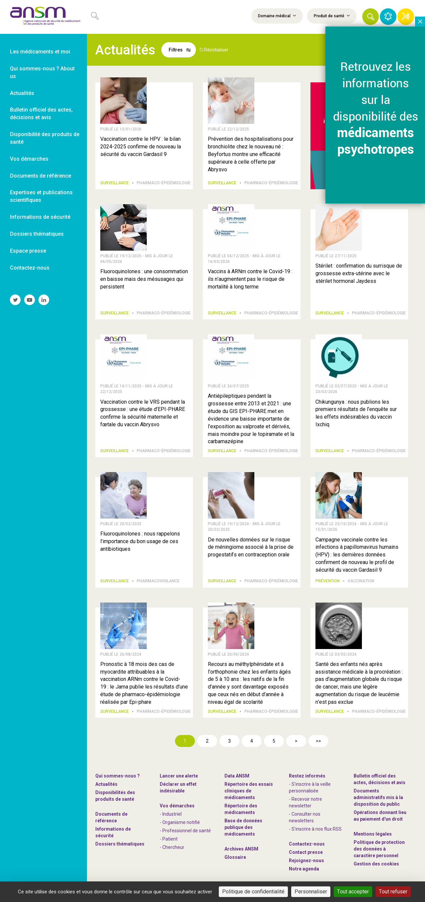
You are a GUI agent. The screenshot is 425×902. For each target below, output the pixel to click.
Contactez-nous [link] (29, 268)
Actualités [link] (22, 93)
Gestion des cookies (376, 863)
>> (318, 741)
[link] (43, 17)
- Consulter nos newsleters (304, 817)
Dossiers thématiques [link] (37, 234)
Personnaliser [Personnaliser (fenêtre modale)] (311, 891)
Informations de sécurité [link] (40, 217)
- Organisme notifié (180, 822)
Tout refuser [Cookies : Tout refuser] (393, 891)
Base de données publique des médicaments (243, 827)
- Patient (169, 839)
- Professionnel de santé (185, 830)
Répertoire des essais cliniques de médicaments (248, 790)
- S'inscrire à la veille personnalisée (310, 787)
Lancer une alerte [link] (179, 776)
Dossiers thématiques (119, 844)
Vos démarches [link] (29, 159)
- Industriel (171, 814)
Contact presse (306, 852)
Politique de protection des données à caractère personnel (379, 849)
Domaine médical (277, 15)
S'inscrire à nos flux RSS (317, 829)
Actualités (106, 784)
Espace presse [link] (28, 251)
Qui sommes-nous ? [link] (117, 776)
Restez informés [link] (307, 776)
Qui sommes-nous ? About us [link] (42, 72)
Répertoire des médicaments (240, 809)
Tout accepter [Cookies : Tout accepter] (353, 891)
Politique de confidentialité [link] (253, 891)
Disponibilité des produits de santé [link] (44, 138)
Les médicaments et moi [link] (40, 51)
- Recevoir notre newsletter (305, 802)
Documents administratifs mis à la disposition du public (378, 797)
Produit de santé (332, 15)
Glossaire (235, 857)
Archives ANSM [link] (241, 849)
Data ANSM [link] (236, 776)
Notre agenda (304, 868)
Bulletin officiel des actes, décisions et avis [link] (41, 114)
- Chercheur (172, 847)
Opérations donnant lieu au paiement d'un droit (380, 816)
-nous (306, 860)
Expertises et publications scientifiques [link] (41, 196)
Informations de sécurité (113, 832)
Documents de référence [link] (40, 176)
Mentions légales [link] (373, 834)
